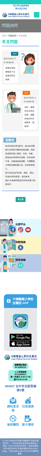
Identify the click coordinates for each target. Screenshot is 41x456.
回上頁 (21, 199)
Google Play (21, 337)
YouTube (28, 229)
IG (20, 230)
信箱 (20, 265)
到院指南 (20, 247)
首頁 (4, 36)
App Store (21, 343)
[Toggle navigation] (36, 14)
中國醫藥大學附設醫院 (20, 357)
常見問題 (23, 36)
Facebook (13, 229)
